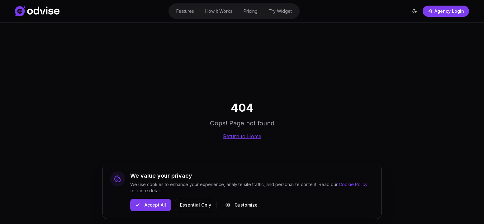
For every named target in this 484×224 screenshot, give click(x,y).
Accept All (150, 205)
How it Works (218, 11)
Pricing (251, 11)
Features (185, 11)
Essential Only (195, 205)
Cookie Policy (353, 184)
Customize (241, 205)
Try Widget (280, 11)
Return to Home (242, 136)
